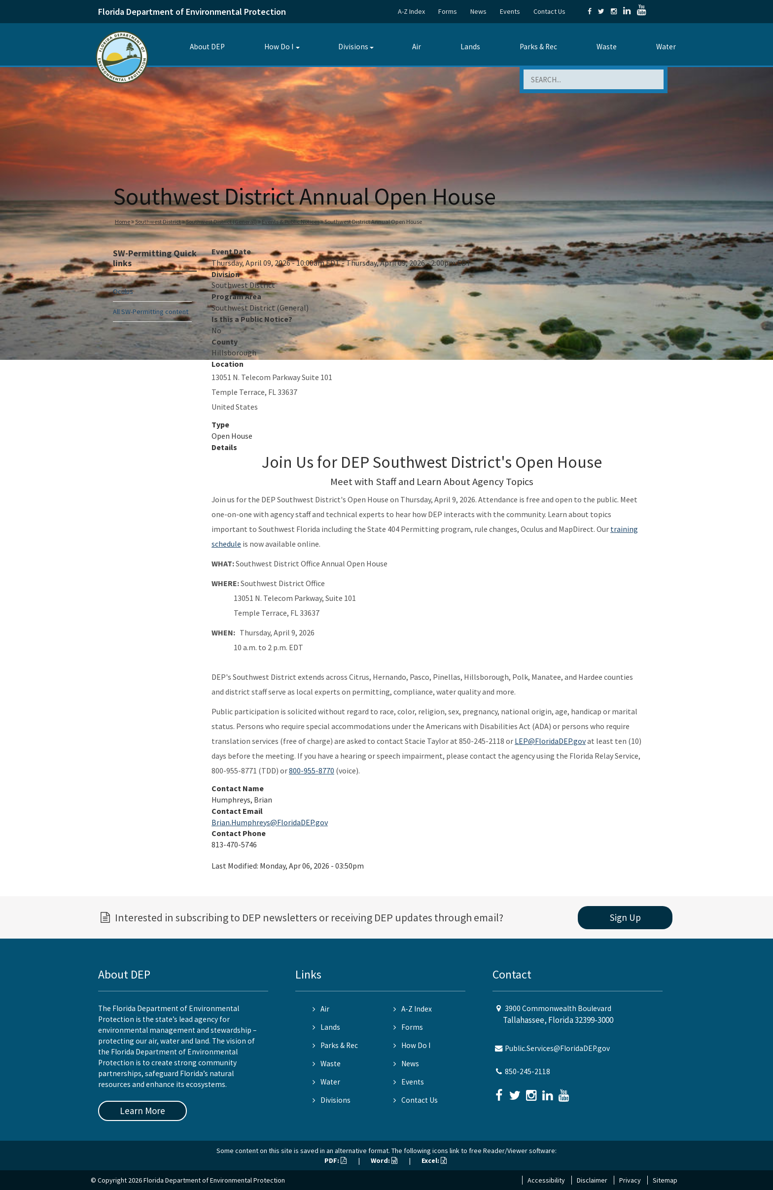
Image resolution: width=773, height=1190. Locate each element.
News (478, 11)
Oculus (123, 291)
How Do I (278, 46)
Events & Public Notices (290, 221)
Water (666, 46)
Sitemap (665, 1180)
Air (416, 46)
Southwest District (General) (221, 221)
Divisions (353, 46)
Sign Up (625, 917)
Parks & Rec (538, 46)
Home (122, 221)
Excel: (434, 1160)
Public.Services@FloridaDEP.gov (557, 1048)
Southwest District (158, 221)
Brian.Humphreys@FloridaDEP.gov (269, 822)
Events (510, 11)
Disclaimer (592, 1180)
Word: (384, 1160)
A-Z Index (411, 11)
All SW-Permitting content (150, 311)
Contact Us (549, 11)
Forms (447, 11)
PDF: (335, 1160)
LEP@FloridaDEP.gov (550, 741)
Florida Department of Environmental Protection (192, 11)
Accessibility (546, 1180)
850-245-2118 (527, 1071)
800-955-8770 (311, 770)
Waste (607, 46)
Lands (470, 46)
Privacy (630, 1180)
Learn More (142, 1111)
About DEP (207, 46)
